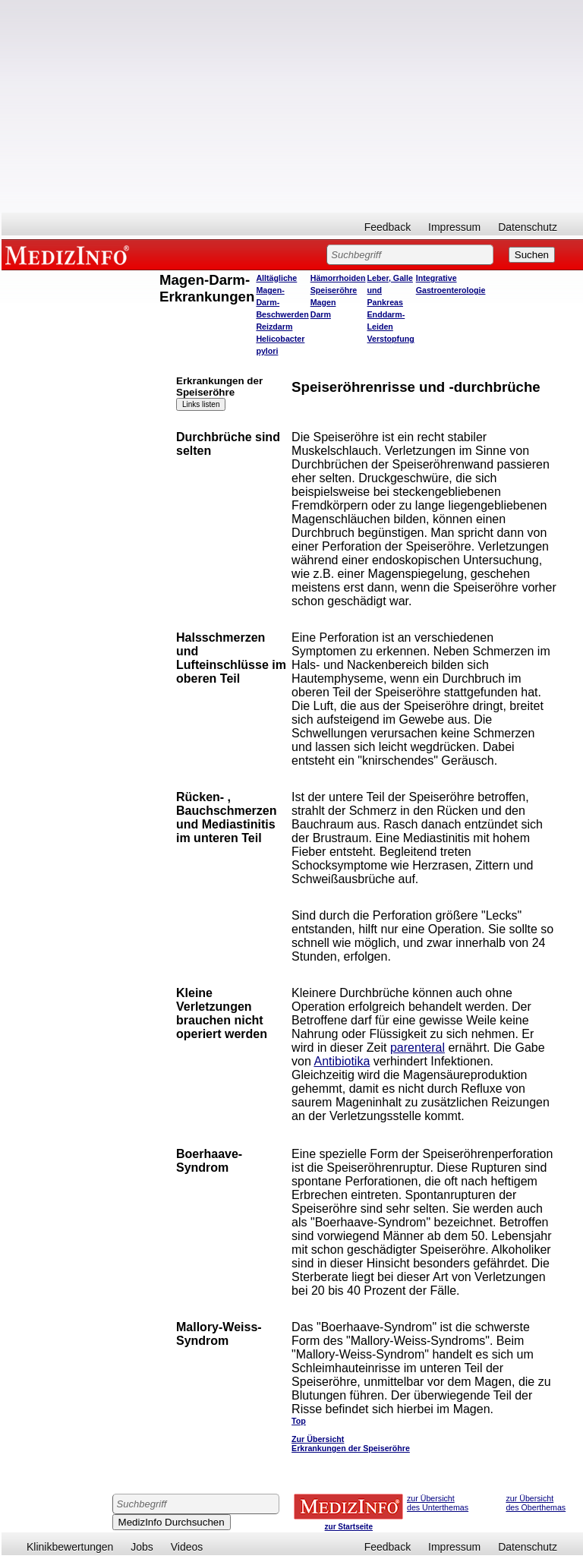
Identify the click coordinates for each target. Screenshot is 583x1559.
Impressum (454, 227)
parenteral (417, 1047)
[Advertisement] (292, 106)
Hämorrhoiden (338, 277)
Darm (320, 314)
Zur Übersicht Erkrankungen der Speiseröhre (351, 1443)
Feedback (387, 227)
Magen (323, 302)
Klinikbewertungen (70, 1547)
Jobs (142, 1547)
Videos (187, 1547)
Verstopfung (390, 338)
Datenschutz (527, 227)
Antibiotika (342, 1061)
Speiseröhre (334, 290)
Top (299, 1420)
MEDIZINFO (70, 254)
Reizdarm (274, 326)
